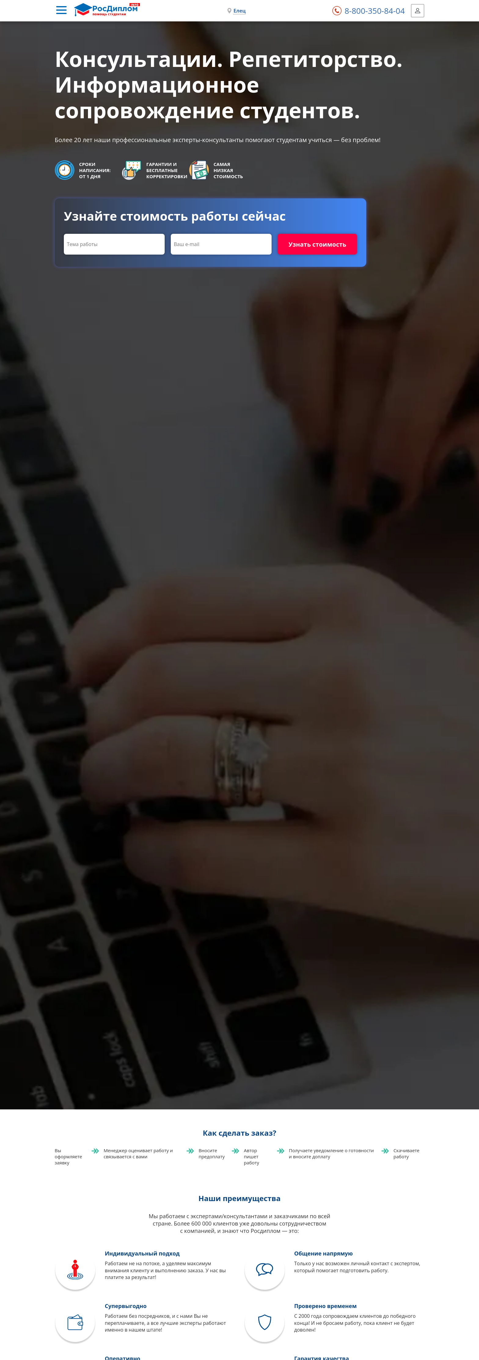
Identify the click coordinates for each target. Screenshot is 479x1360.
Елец (239, 10)
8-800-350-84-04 (375, 10)
